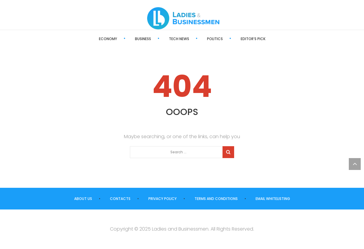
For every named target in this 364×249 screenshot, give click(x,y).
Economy (108, 38)
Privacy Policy (162, 198)
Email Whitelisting (273, 198)
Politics (215, 38)
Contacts (120, 198)
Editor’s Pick (253, 38)
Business (143, 38)
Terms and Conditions (216, 198)
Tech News (179, 38)
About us (83, 198)
